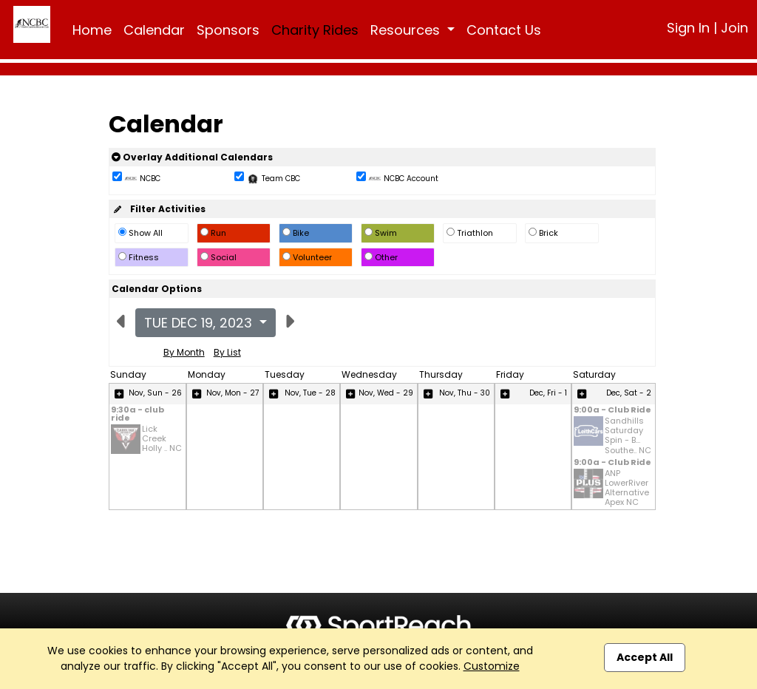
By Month (184, 352)
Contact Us (503, 30)
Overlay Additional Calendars (192, 157)
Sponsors (228, 30)
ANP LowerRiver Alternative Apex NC (627, 488)
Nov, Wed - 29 (386, 392)
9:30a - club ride (137, 415)
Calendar (154, 30)
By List (227, 352)
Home (92, 30)
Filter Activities (159, 209)
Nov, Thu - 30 (464, 392)
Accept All (645, 657)
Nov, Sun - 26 (155, 392)
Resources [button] (407, 30)
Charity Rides (315, 30)
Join (734, 27)
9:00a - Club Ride (612, 410)
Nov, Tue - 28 (310, 392)
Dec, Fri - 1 (548, 392)
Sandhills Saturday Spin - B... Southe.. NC (628, 435)
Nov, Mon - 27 (232, 392)
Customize (492, 666)
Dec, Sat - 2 (628, 392)
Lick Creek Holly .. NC (162, 439)
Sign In (688, 27)
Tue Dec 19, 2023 (200, 322)
